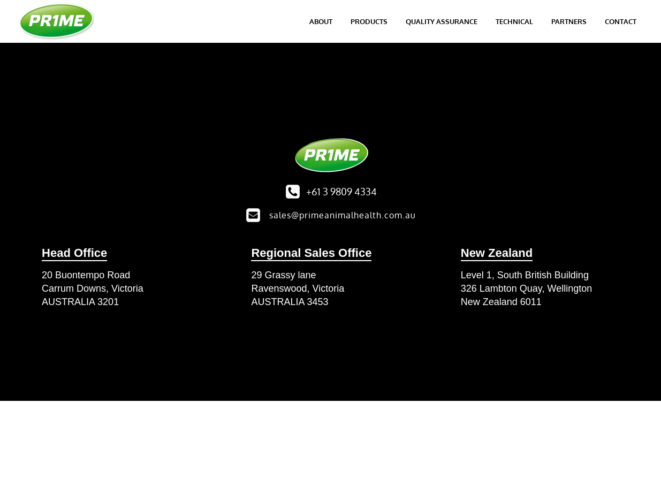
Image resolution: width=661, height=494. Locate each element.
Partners (569, 21)
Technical (514, 21)
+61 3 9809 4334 (341, 191)
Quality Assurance (441, 21)
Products (369, 21)
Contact (620, 21)
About (320, 21)
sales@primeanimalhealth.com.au (342, 215)
